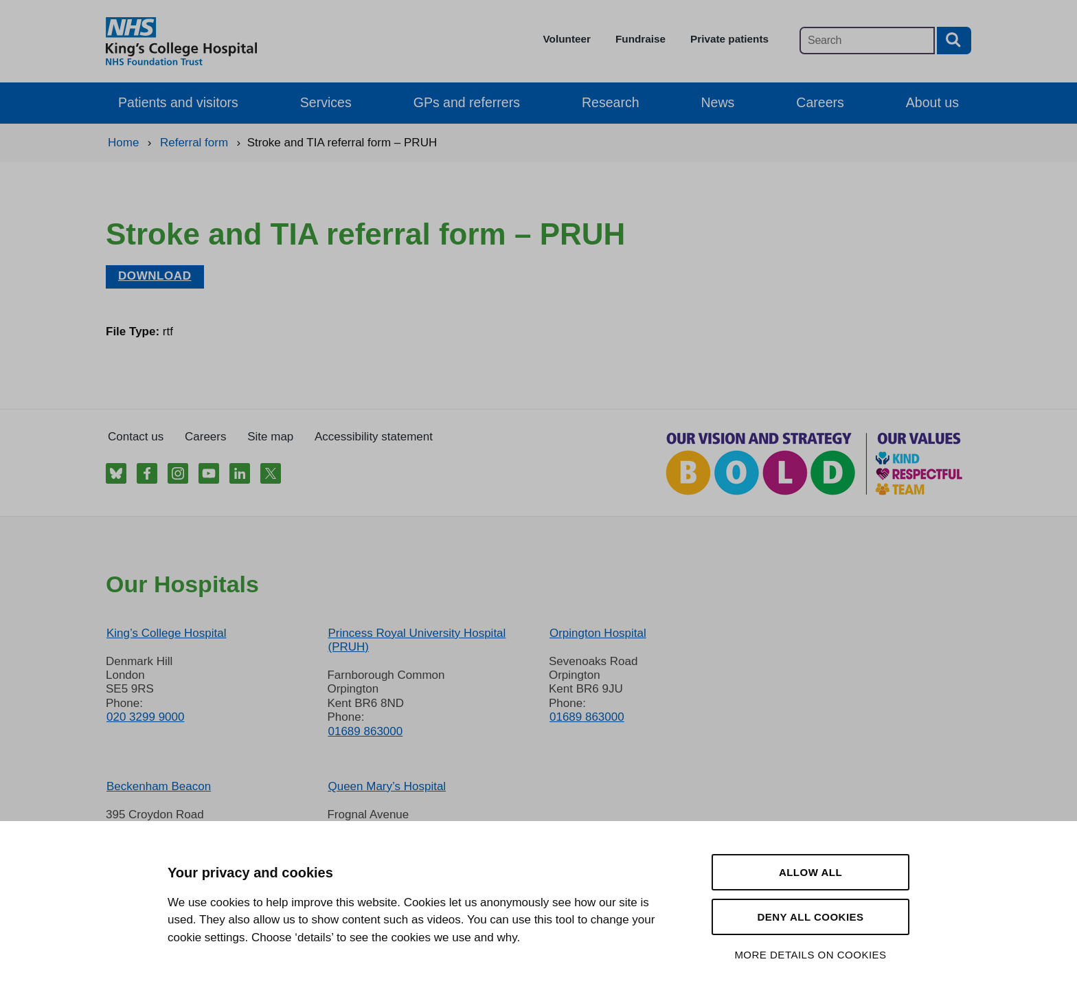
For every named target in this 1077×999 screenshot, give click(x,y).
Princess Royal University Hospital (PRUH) (417, 640)
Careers (819, 102)
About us (932, 102)
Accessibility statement (374, 436)
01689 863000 (365, 731)
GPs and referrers (466, 102)
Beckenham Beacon (158, 786)
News (718, 102)
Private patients (729, 39)
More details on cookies (810, 955)
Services (326, 102)
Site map (270, 436)
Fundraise (640, 39)
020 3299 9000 (145, 716)
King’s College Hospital (166, 633)
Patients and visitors (178, 102)
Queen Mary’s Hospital (387, 786)
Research (610, 102)
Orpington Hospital (597, 633)
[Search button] (954, 40)
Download (155, 275)
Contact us (135, 436)
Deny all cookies (810, 917)
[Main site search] (867, 40)
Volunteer (567, 39)
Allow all (810, 872)
